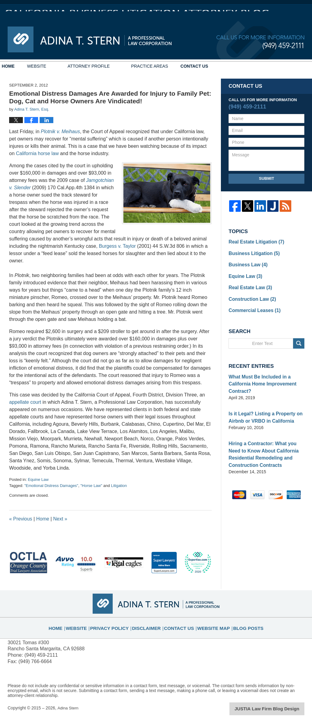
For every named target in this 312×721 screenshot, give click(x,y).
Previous (20, 518)
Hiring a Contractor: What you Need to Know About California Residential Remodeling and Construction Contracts (266, 444)
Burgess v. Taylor (118, 246)
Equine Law (38, 479)
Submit (266, 178)
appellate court (25, 402)
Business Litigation (251, 252)
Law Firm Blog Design (275, 708)
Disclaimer (149, 624)
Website (54, 66)
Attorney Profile (106, 66)
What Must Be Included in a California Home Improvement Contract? (259, 377)
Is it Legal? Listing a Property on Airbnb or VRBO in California (262, 408)
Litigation (119, 485)
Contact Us (221, 66)
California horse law (37, 153)
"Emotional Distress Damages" (51, 485)
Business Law (246, 262)
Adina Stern (68, 707)
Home (17, 66)
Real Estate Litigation (253, 241)
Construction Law (250, 294)
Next (60, 518)
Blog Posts (240, 624)
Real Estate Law (248, 284)
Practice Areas (167, 66)
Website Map (209, 624)
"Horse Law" (91, 485)
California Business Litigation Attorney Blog (90, 40)
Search (298, 338)
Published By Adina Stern (260, 42)
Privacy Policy (117, 624)
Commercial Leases (252, 305)
